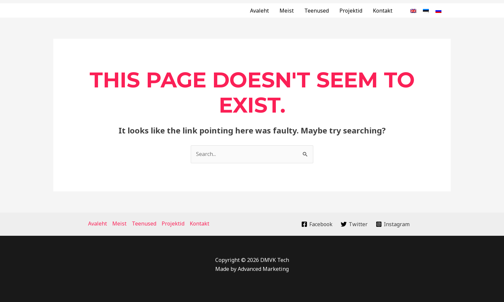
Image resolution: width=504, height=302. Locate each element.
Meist (286, 10)
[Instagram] (393, 224)
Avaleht (259, 10)
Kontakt (382, 10)
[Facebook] (317, 224)
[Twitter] (354, 224)
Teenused (316, 10)
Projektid (350, 10)
